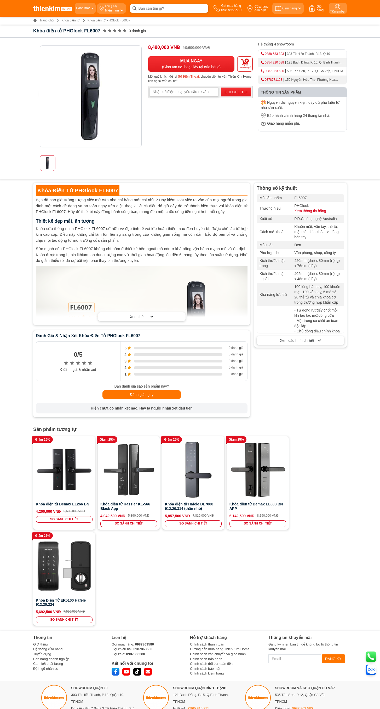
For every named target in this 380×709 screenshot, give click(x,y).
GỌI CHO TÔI (235, 92)
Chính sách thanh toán (207, 547)
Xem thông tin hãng (310, 211)
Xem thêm (141, 317)
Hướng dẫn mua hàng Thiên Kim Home (220, 552)
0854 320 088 (274, 62)
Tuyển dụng (42, 557)
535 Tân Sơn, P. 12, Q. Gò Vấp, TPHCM (315, 71)
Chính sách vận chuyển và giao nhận (218, 557)
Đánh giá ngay (141, 395)
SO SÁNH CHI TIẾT (63, 518)
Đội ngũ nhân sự (46, 571)
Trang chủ (43, 20)
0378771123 (273, 80)
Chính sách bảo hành (206, 561)
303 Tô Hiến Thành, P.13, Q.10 (308, 54)
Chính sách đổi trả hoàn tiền (211, 566)
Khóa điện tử (70, 20)
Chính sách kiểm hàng (207, 576)
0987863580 (144, 547)
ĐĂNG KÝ (333, 562)
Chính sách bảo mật (205, 571)
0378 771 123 (99, 667)
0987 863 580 (274, 71)
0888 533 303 (274, 54)
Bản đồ (79, 639)
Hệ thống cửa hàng (47, 552)
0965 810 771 (198, 611)
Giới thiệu (40, 547)
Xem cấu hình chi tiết (300, 340)
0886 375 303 (94, 625)
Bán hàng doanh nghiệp (51, 561)
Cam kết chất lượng (48, 566)
